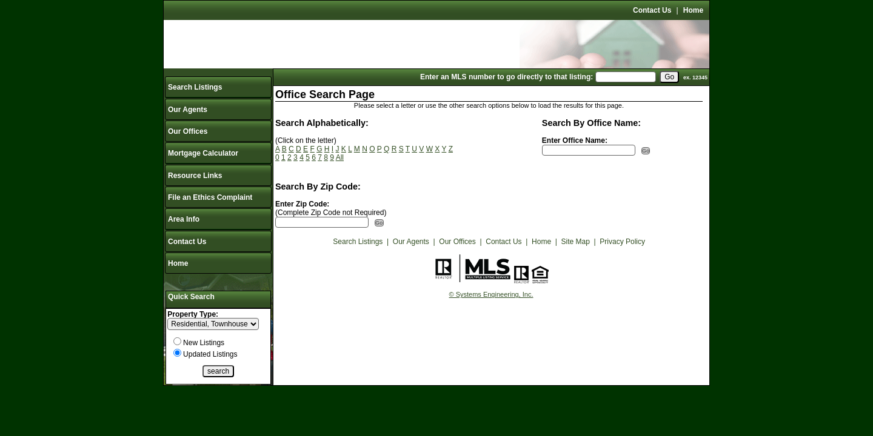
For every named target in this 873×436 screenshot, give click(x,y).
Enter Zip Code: (302, 204)
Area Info (183, 219)
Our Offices (187, 131)
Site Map (575, 241)
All (340, 157)
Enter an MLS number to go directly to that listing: (506, 77)
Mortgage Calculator (203, 153)
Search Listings (195, 87)
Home (693, 10)
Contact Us (652, 10)
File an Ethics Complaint (210, 197)
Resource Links (195, 175)
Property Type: (192, 314)
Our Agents (187, 109)
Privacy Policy (622, 241)
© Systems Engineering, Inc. (491, 294)
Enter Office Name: (574, 140)
